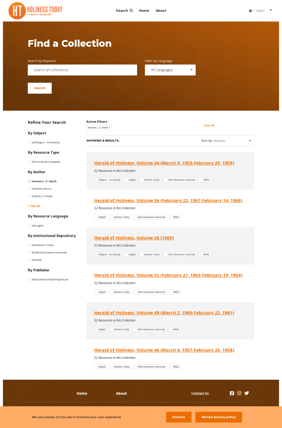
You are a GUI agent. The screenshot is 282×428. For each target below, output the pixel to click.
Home (144, 11)
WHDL (37, 260)
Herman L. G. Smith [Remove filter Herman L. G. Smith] (98, 127)
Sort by (206, 140)
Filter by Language (158, 61)
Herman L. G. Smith (44, 181)
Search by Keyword (42, 61)
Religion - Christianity (46, 142)
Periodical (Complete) (46, 161)
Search (122, 11)
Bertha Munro (42, 188)
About (161, 11)
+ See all (34, 205)
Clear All (209, 125)
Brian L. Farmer (42, 196)
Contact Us (200, 393)
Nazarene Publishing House (50, 279)
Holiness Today (42, 245)
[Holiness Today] (35, 11)
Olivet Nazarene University (49, 252)
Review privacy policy (219, 417)
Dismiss (179, 417)
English (37, 225)
